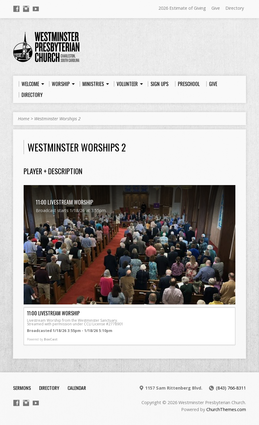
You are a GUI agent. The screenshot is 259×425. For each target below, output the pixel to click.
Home (23, 118)
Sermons (22, 387)
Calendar (77, 387)
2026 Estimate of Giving (182, 8)
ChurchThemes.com (226, 409)
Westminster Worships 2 (57, 118)
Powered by (42, 339)
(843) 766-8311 (231, 388)
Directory (234, 8)
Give (215, 8)
